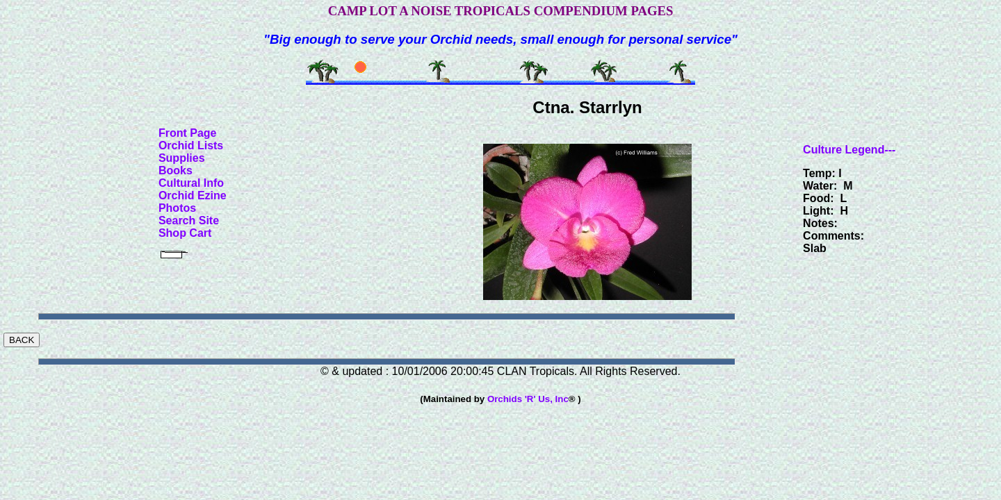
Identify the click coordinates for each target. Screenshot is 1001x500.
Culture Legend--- (849, 150)
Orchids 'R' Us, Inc (528, 399)
